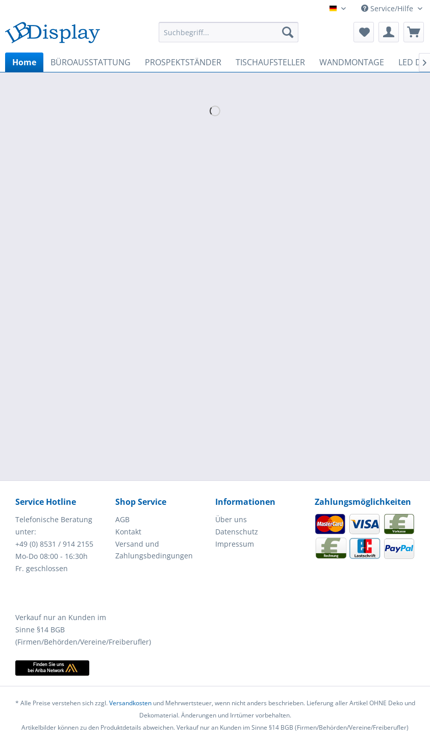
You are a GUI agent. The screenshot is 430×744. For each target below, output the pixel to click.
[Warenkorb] (413, 32)
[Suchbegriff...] (228, 32)
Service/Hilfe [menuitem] (388, 8)
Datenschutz (236, 531)
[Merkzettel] (363, 32)
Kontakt (128, 531)
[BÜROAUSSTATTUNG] (90, 62)
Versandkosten (130, 703)
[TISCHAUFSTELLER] (270, 62)
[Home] (24, 62)
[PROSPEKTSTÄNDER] (183, 62)
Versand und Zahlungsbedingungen (154, 550)
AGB (122, 519)
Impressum (234, 544)
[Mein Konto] (388, 32)
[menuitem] (228, 32)
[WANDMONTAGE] (351, 62)
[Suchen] (287, 32)
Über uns (231, 519)
